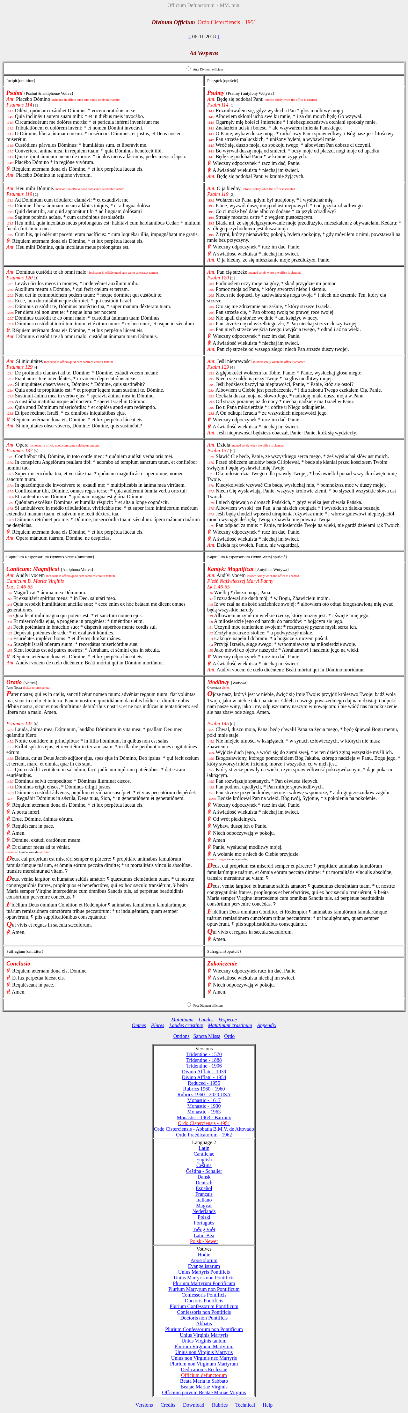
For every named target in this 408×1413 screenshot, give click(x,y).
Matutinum (182, 1019)
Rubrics (220, 1405)
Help (268, 1405)
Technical (245, 1405)
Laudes (206, 1019)
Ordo (229, 1036)
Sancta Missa (206, 1036)
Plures (157, 1025)
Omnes (139, 1025)
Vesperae (227, 1019)
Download (193, 1405)
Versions (144, 1405)
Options (181, 1036)
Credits (168, 1405)
